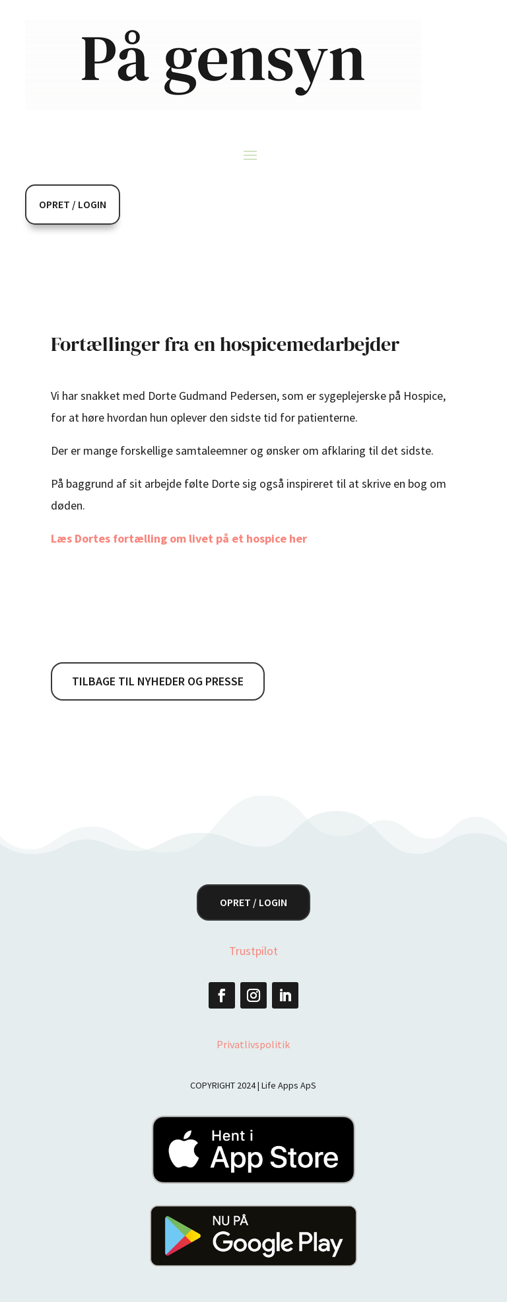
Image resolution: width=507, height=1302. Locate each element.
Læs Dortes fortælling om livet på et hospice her (180, 538)
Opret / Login (72, 204)
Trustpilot (253, 950)
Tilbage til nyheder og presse (158, 681)
